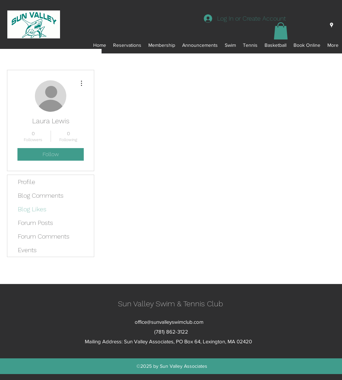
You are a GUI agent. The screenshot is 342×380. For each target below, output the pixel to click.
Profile (26, 181)
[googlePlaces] (331, 25)
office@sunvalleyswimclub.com (169, 322)
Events (27, 250)
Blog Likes (32, 209)
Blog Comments (41, 195)
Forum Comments (43, 236)
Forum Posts (35, 222)
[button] (281, 30)
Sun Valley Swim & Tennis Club (170, 303)
